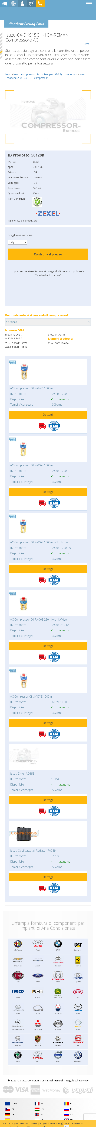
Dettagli (48, 415)
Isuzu (8, 74)
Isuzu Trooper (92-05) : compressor (57, 74)
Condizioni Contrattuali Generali (45, 1080)
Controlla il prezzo (48, 254)
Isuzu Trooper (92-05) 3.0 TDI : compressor (45, 76)
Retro (86, 39)
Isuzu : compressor (24, 74)
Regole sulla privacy (77, 1080)
